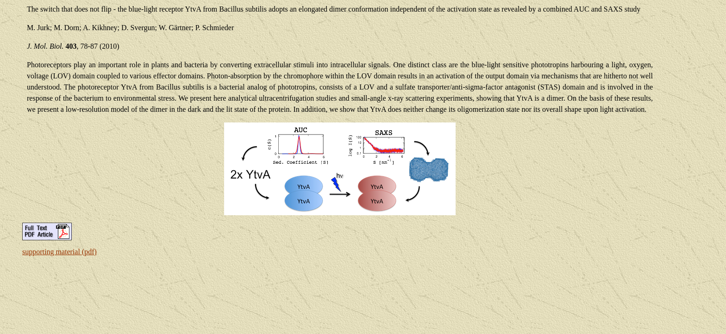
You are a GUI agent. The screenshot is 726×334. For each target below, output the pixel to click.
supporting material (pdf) (59, 252)
